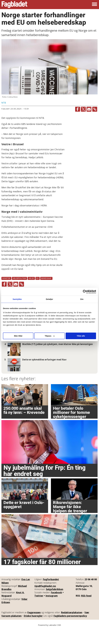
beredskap (46, 278)
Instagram (52, 595)
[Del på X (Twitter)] (83, 109)
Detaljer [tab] (49, 299)
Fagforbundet (51, 579)
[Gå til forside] (14, 4)
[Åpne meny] (94, 4)
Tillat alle (81, 336)
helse (31, 278)
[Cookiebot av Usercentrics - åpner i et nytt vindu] (84, 292)
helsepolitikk (19, 278)
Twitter (38, 595)
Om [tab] (81, 299)
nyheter (6, 278)
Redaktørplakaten (71, 612)
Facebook (56, 592)
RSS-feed (86, 595)
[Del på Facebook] (77, 109)
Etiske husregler (33, 615)
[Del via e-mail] (88, 109)
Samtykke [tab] (17, 299)
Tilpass (49, 336)
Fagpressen (34, 612)
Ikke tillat (18, 336)
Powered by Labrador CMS (49, 625)
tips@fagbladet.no (45, 585)
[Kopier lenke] (94, 109)
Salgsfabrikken (54, 589)
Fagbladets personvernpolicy (70, 615)
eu (37, 278)
